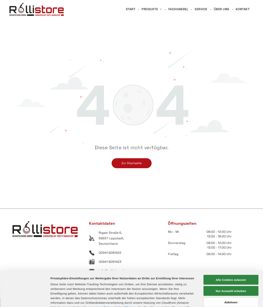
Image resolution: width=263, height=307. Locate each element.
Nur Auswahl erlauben (231, 258)
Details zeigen (204, 299)
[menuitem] (131, 9)
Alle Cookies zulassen (231, 247)
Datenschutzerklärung (120, 275)
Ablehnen (230, 270)
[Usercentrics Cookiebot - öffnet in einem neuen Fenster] (25, 299)
